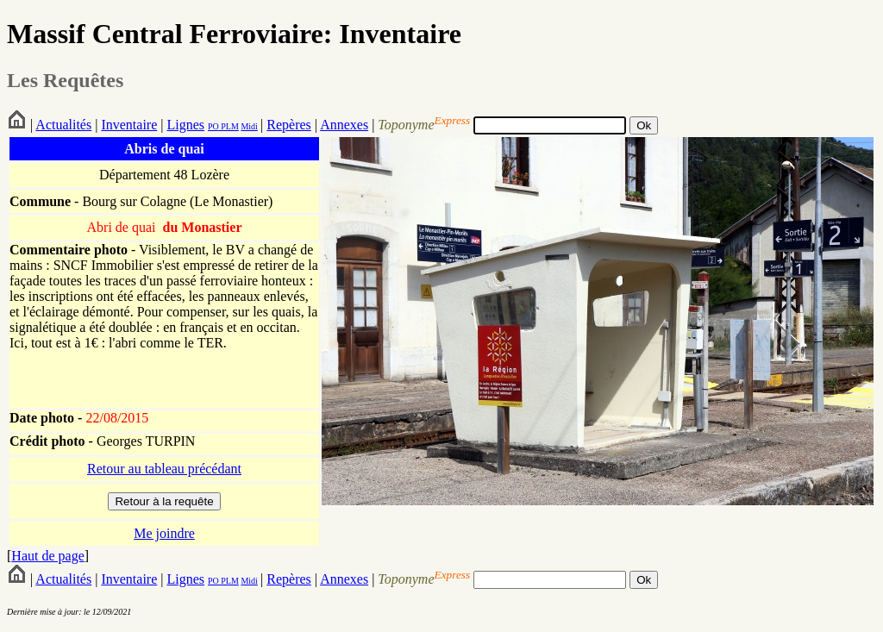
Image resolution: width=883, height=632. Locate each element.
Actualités (63, 124)
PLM (229, 126)
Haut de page (47, 555)
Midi (249, 126)
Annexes (344, 124)
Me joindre (164, 533)
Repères (288, 124)
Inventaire (129, 124)
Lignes (185, 124)
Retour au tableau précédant (164, 468)
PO (213, 126)
